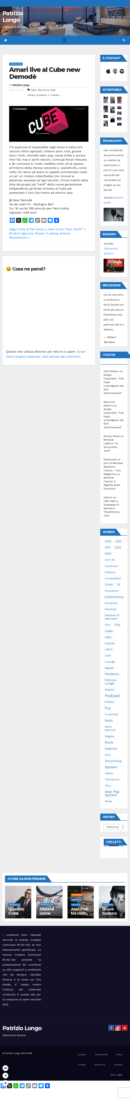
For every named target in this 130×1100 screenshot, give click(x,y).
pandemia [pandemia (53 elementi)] (112, 674)
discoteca (43, 90)
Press (119, 1054)
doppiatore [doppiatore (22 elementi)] (112, 590)
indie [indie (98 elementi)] (109, 631)
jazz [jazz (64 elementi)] (108, 637)
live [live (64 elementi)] (108, 655)
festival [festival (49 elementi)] (110, 609)
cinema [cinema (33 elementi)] (110, 572)
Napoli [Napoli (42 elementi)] (109, 668)
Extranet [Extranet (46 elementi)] (111, 603)
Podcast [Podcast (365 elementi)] (112, 695)
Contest (82, 1054)
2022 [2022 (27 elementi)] (118, 547)
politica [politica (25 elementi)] (109, 702)
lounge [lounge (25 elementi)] (110, 661)
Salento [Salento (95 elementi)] (111, 749)
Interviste (76, 900)
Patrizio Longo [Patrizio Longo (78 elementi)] (111, 681)
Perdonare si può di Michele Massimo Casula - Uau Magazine (113, 467)
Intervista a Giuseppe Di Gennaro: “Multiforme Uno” (112, 508)
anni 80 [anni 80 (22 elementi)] (110, 559)
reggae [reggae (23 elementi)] (109, 736)
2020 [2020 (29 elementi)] (118, 541)
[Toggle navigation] (64, 40)
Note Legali (116, 1075)
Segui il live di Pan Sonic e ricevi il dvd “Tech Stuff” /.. (47, 229)
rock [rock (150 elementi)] (109, 742)
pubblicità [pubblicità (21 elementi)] (111, 714)
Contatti (118, 1064)
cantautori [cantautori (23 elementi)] (112, 566)
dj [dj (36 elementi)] (118, 584)
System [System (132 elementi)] (111, 767)
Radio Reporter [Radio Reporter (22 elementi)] (110, 728)
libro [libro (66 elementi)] (109, 649)
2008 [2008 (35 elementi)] (108, 541)
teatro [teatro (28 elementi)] (109, 773)
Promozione (16, 64)
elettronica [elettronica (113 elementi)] (114, 597)
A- (5, 1083)
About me (99, 1064)
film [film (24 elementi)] (108, 624)
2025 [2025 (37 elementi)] (108, 553)
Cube (33, 90)
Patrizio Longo (12, 16)
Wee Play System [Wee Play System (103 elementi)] (112, 793)
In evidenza (77, 895)
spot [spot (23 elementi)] (108, 754)
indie (52, 90)
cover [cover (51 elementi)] (109, 584)
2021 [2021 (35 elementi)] (108, 547)
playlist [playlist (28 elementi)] (109, 689)
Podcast (76, 905)
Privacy (82, 1064)
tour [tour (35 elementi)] (108, 785)
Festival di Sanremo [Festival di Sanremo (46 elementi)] (112, 616)
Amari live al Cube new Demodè (44, 73)
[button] (124, 40)
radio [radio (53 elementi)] (109, 720)
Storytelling (47, 905)
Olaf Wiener (111, 371)
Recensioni (14, 905)
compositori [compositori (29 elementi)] (113, 578)
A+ (5, 1068)
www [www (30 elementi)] (108, 801)
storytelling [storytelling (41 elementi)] (113, 761)
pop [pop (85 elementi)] (108, 708)
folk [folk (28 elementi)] (117, 624)
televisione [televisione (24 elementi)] (112, 779)
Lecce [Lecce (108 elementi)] (109, 643)
